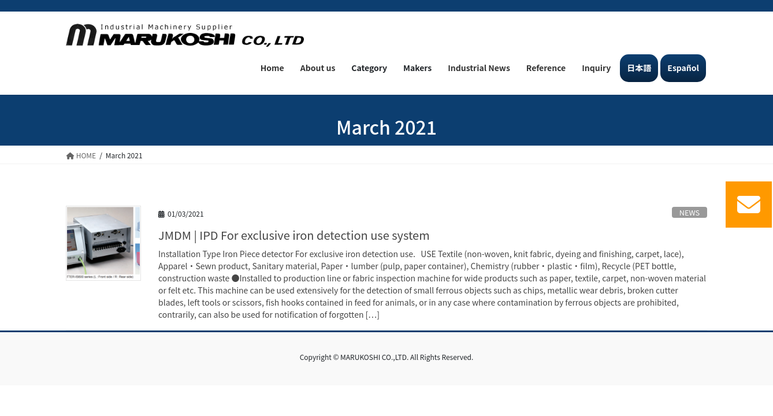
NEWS (689, 212)
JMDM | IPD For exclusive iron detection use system (294, 234)
